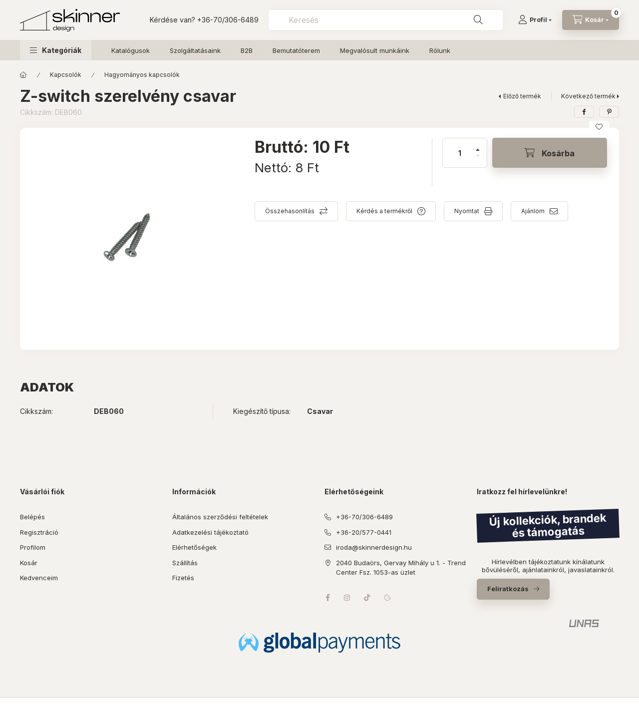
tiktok (367, 598)
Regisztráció (39, 532)
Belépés (32, 517)
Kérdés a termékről (384, 211)
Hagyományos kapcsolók (142, 74)
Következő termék (588, 96)
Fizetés (183, 578)
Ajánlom (533, 211)
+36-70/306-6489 (228, 19)
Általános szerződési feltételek (220, 517)
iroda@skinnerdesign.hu (374, 547)
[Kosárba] (549, 153)
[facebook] (584, 112)
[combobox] (386, 20)
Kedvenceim (39, 578)
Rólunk (439, 50)
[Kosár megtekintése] (590, 20)
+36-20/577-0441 (363, 532)
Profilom (32, 547)
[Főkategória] (23, 74)
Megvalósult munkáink (374, 50)
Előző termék (522, 96)
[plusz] (478, 145)
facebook (327, 598)
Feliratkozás (508, 589)
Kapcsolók (65, 74)
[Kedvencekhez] (599, 127)
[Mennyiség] (459, 152)
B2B (247, 50)
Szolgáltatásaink (195, 50)
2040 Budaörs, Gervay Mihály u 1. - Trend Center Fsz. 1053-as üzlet (401, 568)
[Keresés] (478, 19)
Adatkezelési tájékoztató (210, 532)
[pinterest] (609, 112)
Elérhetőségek (194, 547)
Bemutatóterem (296, 50)
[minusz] (478, 160)
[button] (55, 50)
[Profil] (535, 20)
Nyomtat (466, 211)
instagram (347, 598)
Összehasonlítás (290, 211)
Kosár (28, 563)
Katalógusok (130, 50)
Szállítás (185, 563)
